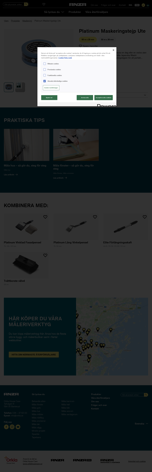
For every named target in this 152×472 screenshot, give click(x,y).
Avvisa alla (85, 97)
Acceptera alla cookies (103, 97)
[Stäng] (113, 50)
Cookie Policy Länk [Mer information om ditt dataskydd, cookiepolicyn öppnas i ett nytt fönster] (65, 58)
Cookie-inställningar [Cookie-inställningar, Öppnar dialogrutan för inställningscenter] (51, 87)
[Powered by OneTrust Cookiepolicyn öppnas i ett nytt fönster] (106, 104)
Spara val (49, 97)
